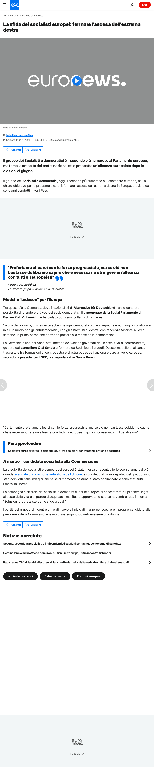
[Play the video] (77, 81)
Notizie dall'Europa (32, 15)
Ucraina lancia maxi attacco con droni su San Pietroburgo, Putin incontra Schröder (57, 553)
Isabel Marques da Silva (19, 135)
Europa (14, 15)
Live (145, 4)
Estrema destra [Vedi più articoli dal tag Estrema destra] (55, 576)
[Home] (4, 15)
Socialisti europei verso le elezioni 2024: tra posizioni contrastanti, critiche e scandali (64, 450)
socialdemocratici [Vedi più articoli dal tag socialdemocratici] (20, 576)
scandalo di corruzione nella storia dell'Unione (48, 474)
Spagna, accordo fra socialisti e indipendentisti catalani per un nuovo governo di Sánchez (62, 543)
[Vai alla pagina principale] (14, 5)
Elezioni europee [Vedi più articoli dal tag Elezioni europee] (88, 576)
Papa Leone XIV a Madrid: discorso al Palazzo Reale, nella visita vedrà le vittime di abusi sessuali (66, 562)
